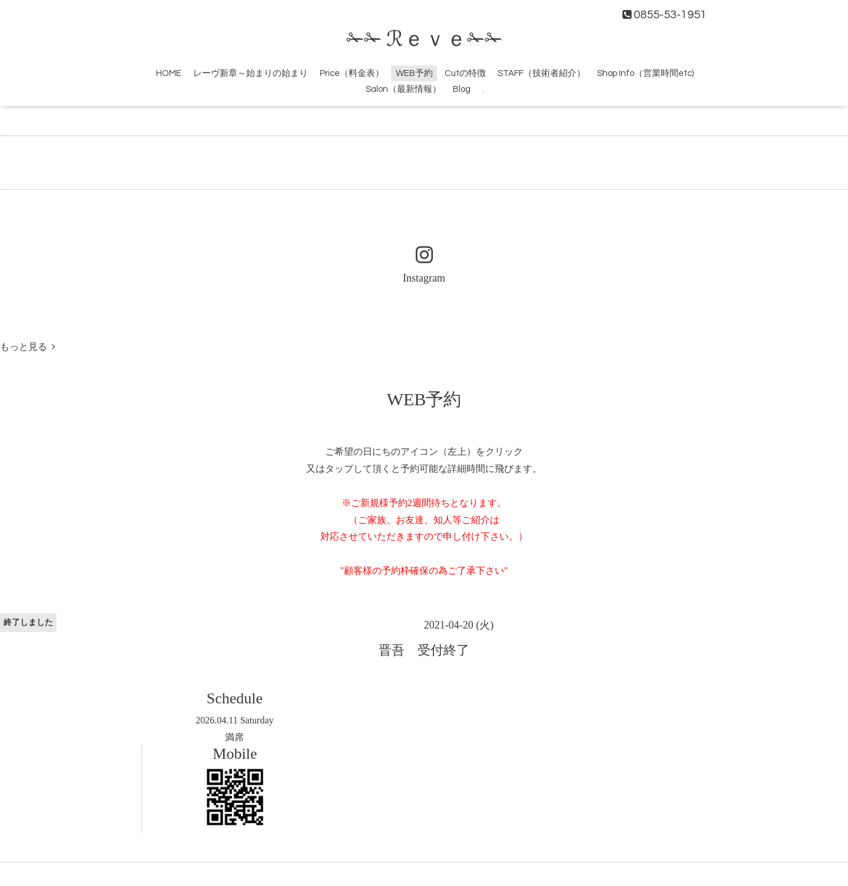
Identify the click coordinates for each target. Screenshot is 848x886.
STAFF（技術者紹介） (541, 73)
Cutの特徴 (465, 73)
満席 (234, 737)
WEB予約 (414, 73)
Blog (462, 89)
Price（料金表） (352, 73)
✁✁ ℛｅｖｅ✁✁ (424, 39)
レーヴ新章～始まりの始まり (250, 73)
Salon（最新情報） (403, 89)
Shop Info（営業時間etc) (645, 73)
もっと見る (27, 347)
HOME (168, 73)
